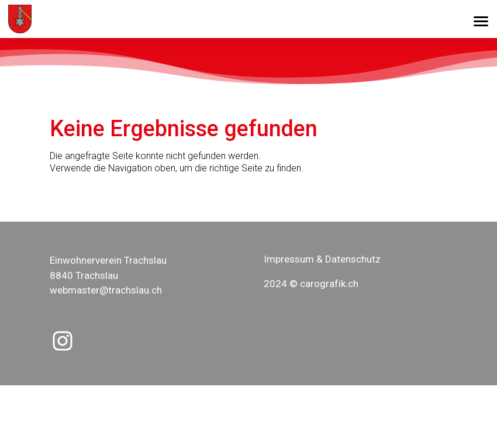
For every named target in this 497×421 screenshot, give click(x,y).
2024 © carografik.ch (311, 283)
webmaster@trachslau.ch (106, 290)
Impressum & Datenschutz (322, 259)
